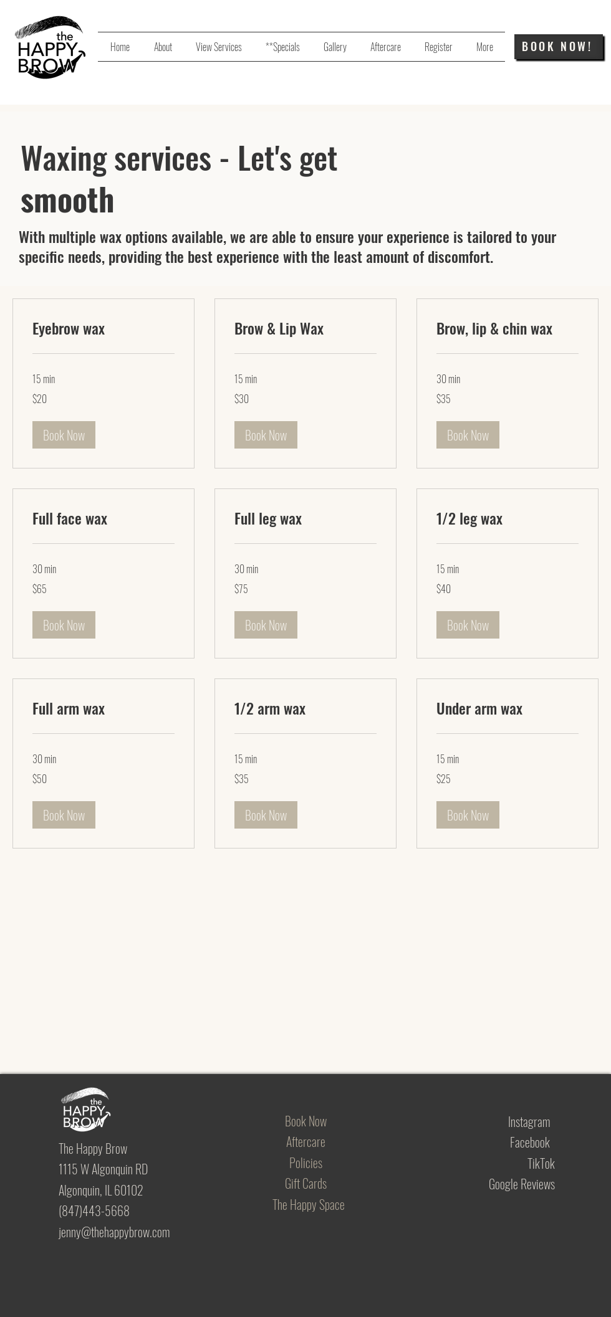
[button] (63, 435)
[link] (103, 328)
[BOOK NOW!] (558, 46)
